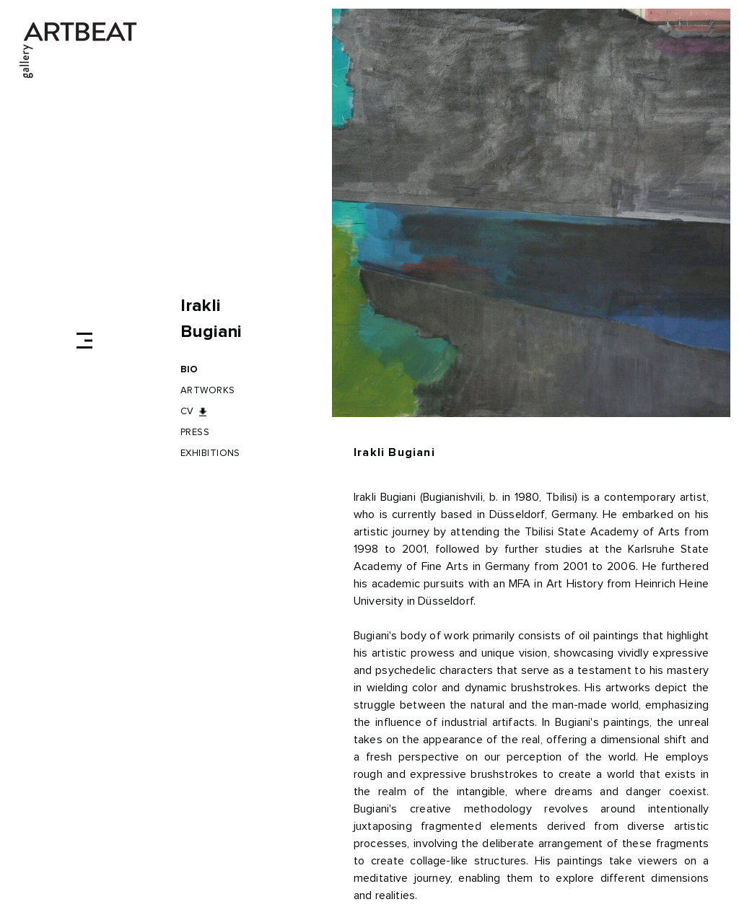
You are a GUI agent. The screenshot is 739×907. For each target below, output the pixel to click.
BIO (189, 369)
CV (187, 411)
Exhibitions (210, 453)
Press (194, 432)
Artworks (207, 390)
